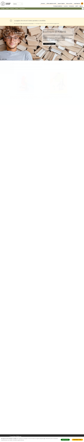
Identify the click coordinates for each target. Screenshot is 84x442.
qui (44, 438)
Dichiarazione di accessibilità (66, 435)
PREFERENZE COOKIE (77, 439)
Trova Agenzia (46, 430)
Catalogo (2, 6)
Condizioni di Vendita (64, 432)
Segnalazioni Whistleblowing (65, 430)
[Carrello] (82, 6)
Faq (44, 432)
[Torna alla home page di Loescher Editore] (6, 2)
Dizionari (12, 6)
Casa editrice (46, 428)
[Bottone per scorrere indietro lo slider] (1, 48)
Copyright (62, 431)
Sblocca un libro (69, 1)
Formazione (71, 4)
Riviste (16, 6)
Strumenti (43, 1)
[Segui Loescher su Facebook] (11, 439)
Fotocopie (62, 433)
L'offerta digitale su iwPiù (51, 1)
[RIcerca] (22, 3)
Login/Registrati (77, 1)
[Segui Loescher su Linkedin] (14, 439)
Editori (7, 6)
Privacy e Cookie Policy (65, 428)
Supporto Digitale (61, 1)
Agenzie (81, 4)
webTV (76, 4)
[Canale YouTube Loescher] (16, 439)
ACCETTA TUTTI (65, 439)
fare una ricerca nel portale (28, 13)
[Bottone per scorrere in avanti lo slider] (82, 48)
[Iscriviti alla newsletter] (18, 439)
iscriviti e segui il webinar (49, 33)
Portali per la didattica (57, 4)
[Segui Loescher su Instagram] (13, 439)
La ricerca (66, 4)
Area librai (46, 431)
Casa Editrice (22, 6)
